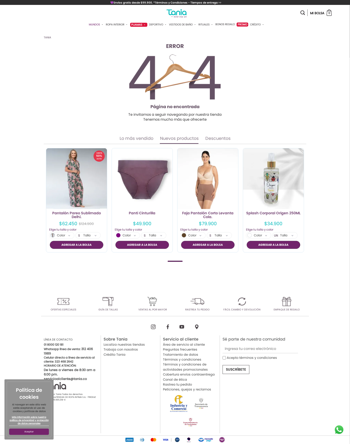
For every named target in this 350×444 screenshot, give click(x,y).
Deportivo (158, 24)
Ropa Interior (117, 24)
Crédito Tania (114, 354)
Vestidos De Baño (183, 24)
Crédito (257, 24)
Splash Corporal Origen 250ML (273, 213)
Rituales (206, 24)
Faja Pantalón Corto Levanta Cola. (207, 215)
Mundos (96, 24)
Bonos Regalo (225, 24)
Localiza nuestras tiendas (124, 344)
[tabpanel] (76, 200)
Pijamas (138, 25)
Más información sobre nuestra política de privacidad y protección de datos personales (29, 420)
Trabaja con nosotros (121, 349)
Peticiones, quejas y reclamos (187, 389)
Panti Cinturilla (142, 213)
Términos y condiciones (182, 359)
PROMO (242, 24)
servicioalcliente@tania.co (65, 379)
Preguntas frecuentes (180, 349)
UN (276, 235)
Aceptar (29, 431)
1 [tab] (175, 261)
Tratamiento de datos (180, 354)
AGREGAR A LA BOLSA (76, 245)
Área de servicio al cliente (184, 344)
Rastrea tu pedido (177, 384)
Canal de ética (175, 379)
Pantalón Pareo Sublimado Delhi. (76, 215)
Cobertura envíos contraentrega (189, 374)
